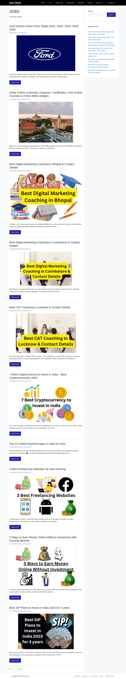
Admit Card (59, 3)
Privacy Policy (109, 676)
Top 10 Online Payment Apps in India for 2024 (37, 443)
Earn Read (15, 2)
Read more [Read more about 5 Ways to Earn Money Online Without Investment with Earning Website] (15, 597)
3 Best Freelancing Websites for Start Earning (37, 469)
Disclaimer (94, 676)
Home (43, 3)
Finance (90, 3)
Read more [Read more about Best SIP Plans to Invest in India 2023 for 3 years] (15, 660)
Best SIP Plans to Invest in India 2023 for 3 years (39, 607)
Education (81, 3)
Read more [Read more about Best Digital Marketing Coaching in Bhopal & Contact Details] (15, 232)
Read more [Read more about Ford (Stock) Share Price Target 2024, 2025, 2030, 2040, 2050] (15, 82)
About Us (101, 3)
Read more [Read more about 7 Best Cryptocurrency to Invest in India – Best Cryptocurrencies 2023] (15, 433)
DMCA (101, 676)
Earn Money (70, 3)
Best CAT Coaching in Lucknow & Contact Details (39, 307)
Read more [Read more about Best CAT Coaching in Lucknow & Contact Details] (15, 364)
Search (90, 11)
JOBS (50, 3)
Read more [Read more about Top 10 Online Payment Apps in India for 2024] (15, 459)
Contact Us (111, 3)
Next (21, 669)
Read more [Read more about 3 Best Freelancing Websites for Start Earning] (15, 527)
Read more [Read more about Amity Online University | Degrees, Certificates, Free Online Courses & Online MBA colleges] (15, 154)
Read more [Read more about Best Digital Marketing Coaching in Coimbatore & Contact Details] (15, 297)
